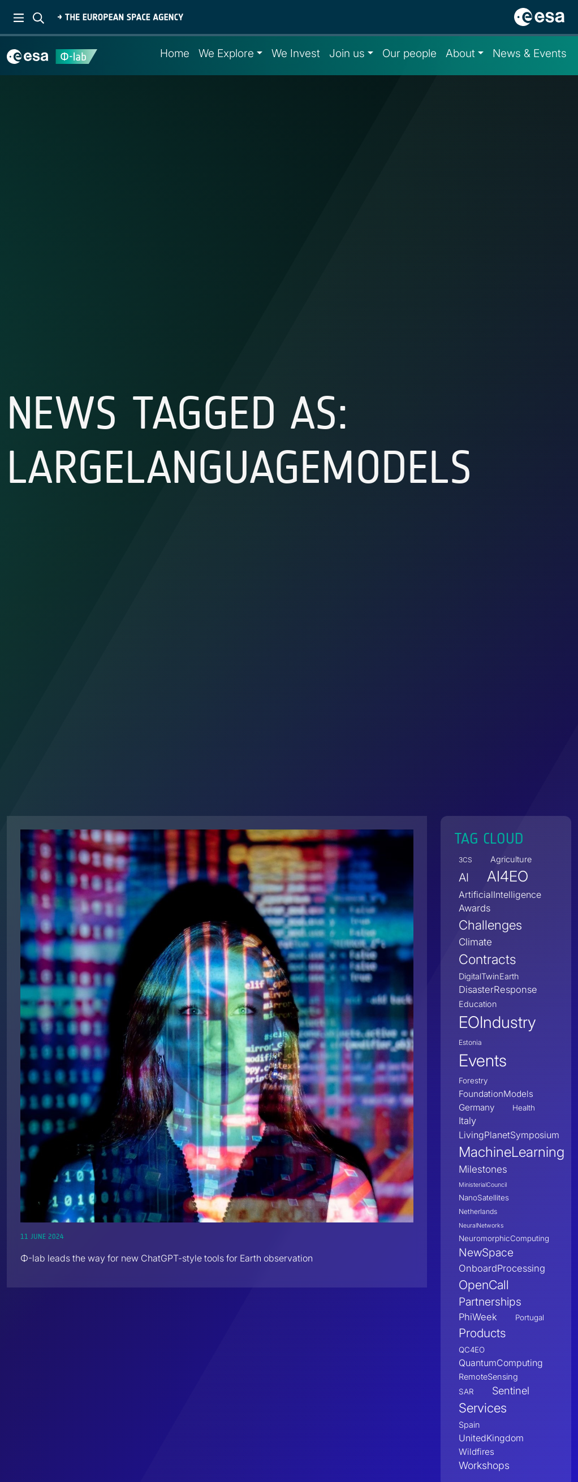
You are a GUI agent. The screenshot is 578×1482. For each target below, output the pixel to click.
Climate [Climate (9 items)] (475, 942)
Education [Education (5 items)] (478, 1004)
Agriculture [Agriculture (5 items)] (511, 860)
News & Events (530, 53)
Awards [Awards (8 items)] (474, 908)
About (460, 53)
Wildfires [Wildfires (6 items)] (476, 1451)
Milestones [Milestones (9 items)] (483, 1170)
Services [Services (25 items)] (483, 1408)
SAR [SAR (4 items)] (466, 1391)
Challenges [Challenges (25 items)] (490, 924)
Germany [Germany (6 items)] (476, 1107)
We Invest (295, 53)
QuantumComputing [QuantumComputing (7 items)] (501, 1362)
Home (174, 53)
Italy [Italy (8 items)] (467, 1120)
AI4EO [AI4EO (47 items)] (507, 876)
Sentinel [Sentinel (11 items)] (510, 1390)
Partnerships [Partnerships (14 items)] (490, 1301)
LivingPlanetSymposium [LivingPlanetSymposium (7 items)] (509, 1134)
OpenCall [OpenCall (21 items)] (484, 1284)
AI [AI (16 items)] (464, 878)
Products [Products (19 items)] (482, 1333)
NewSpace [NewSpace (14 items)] (486, 1253)
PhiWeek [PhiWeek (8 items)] (478, 1317)
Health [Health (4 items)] (523, 1107)
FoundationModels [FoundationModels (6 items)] (496, 1093)
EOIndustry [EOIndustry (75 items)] (497, 1022)
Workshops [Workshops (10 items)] (484, 1465)
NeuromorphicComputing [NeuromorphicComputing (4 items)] (504, 1238)
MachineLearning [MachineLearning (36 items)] (511, 1151)
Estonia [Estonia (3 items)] (470, 1042)
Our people (409, 53)
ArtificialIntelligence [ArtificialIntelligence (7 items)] (500, 894)
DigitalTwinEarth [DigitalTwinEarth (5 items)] (489, 976)
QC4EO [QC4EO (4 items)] (472, 1349)
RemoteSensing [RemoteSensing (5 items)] (488, 1376)
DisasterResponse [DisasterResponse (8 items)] (498, 989)
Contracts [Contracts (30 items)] (487, 959)
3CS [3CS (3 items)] (465, 860)
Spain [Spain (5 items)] (469, 1424)
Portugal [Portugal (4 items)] (529, 1318)
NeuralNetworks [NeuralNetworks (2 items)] (481, 1226)
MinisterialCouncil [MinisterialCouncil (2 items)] (483, 1185)
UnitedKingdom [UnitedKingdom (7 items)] (491, 1438)
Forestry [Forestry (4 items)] (473, 1080)
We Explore (226, 53)
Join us (347, 53)
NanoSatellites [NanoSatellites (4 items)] (484, 1198)
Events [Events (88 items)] (483, 1060)
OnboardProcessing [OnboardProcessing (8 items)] (502, 1268)
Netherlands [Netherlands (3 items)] (478, 1212)
